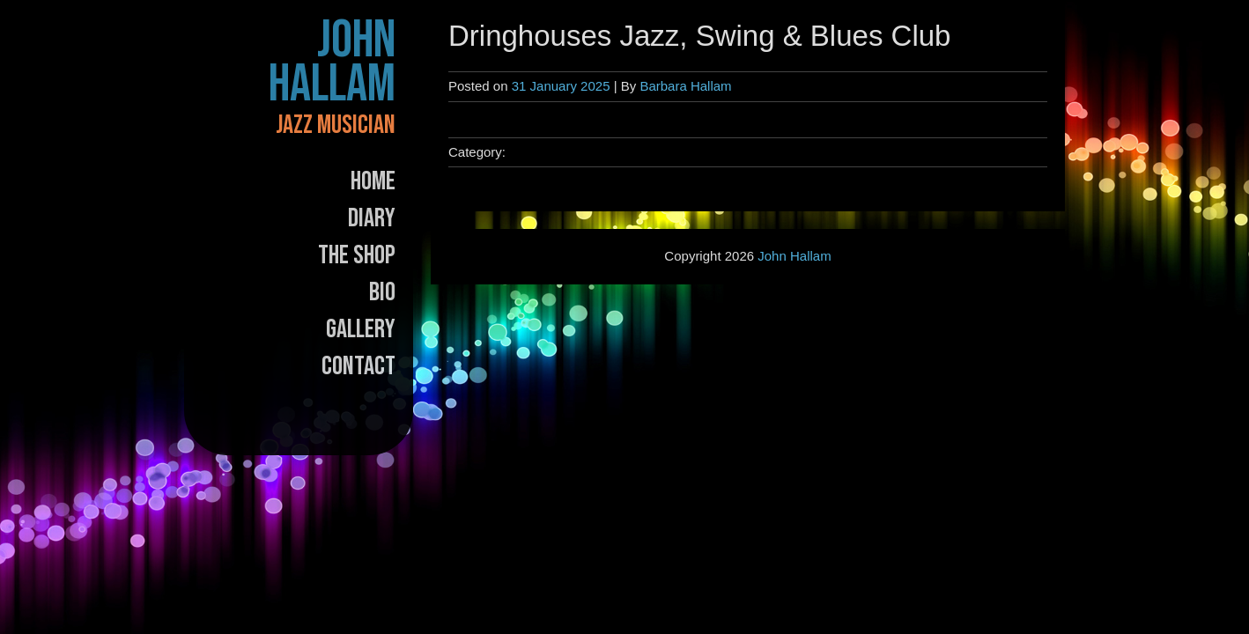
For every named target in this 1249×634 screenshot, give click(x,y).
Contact (358, 366)
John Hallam (332, 62)
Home (373, 181)
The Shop (356, 255)
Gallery (360, 329)
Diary (371, 218)
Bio (382, 292)
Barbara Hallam (685, 85)
